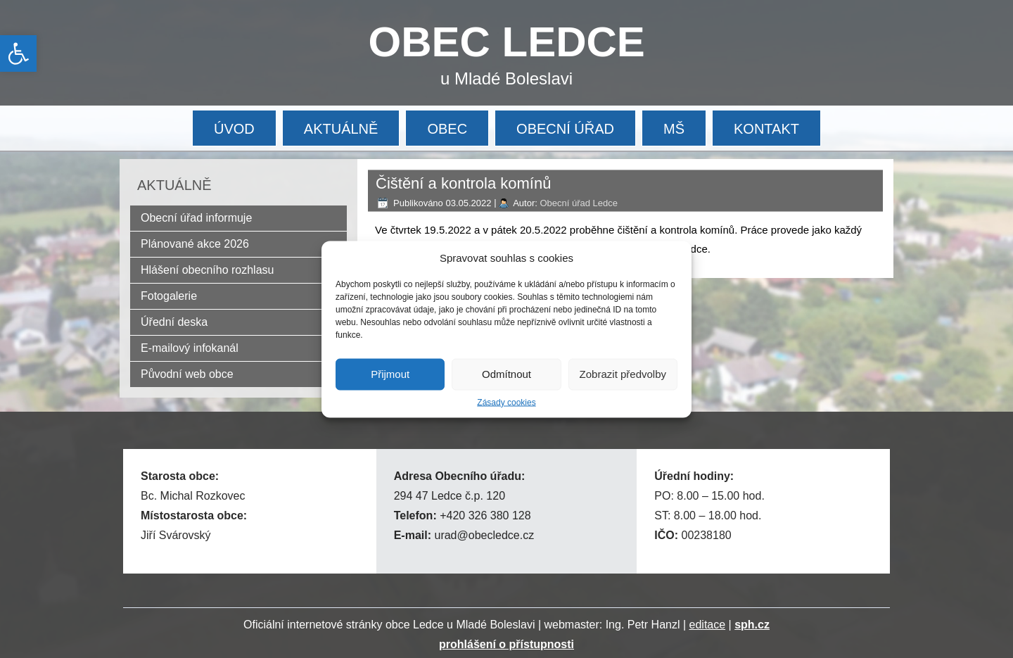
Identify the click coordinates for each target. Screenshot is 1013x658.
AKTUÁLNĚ (341, 129)
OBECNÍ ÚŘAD (565, 129)
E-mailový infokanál (189, 348)
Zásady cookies (506, 402)
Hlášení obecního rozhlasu (207, 270)
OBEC (447, 129)
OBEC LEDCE (507, 41)
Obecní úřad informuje (196, 218)
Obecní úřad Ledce (579, 203)
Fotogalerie (169, 296)
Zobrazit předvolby (623, 374)
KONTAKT (766, 129)
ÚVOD (234, 129)
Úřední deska (174, 322)
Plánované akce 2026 (195, 244)
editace (707, 625)
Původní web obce (187, 374)
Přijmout (390, 374)
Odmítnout (506, 374)
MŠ (673, 129)
